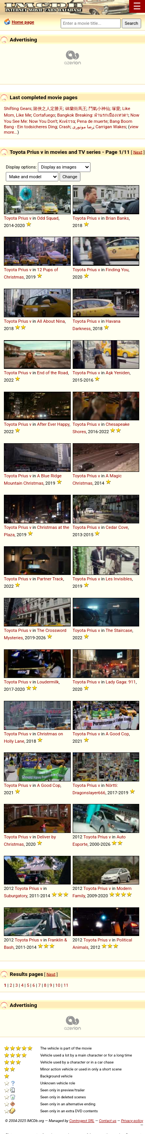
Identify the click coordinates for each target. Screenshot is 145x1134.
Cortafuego (44, 115)
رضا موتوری (83, 126)
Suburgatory (15, 895)
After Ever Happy (53, 424)
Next (137, 152)
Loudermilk (48, 682)
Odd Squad (47, 218)
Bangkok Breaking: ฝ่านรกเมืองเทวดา (92, 115)
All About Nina (51, 321)
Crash (64, 126)
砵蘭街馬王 (76, 108)
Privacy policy (132, 1121)
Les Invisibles (119, 579)
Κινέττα (67, 121)
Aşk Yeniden (118, 372)
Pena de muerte (92, 121)
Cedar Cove (117, 527)
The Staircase (119, 630)
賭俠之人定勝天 (48, 108)
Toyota (10, 218)
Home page (23, 22)
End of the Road (52, 372)
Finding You (117, 269)
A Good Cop (117, 733)
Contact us (107, 1121)
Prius (23, 218)
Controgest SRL (81, 1121)
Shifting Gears (17, 108)
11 (65, 985)
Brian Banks (117, 218)
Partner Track (50, 579)
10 (57, 985)
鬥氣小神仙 (99, 108)
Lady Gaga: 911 (121, 682)
